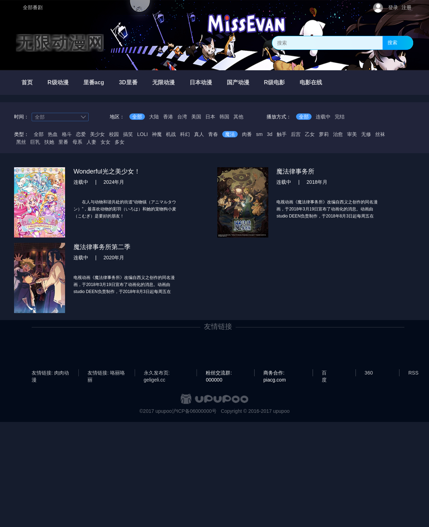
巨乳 (35, 142)
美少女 (97, 134)
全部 (137, 116)
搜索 (392, 42)
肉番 (247, 134)
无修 (366, 134)
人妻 (91, 142)
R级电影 (274, 82)
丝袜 (380, 134)
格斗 (67, 134)
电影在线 (311, 82)
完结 (340, 116)
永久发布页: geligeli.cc (157, 373)
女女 (105, 142)
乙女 (310, 134)
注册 (406, 7)
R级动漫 (58, 82)
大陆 (154, 116)
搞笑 (128, 134)
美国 (196, 116)
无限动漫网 (60, 43)
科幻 (185, 134)
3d (270, 134)
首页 (27, 82)
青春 (213, 134)
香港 (168, 116)
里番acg (93, 82)
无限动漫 (163, 82)
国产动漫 (238, 82)
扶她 (49, 142)
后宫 (296, 134)
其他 (238, 116)
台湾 (182, 116)
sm (259, 134)
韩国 (224, 116)
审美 (352, 134)
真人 (199, 134)
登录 (393, 7)
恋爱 (81, 134)
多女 (119, 142)
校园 (114, 134)
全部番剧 (33, 7)
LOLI (142, 134)
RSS (413, 373)
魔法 (230, 134)
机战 (171, 134)
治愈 (338, 134)
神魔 (157, 134)
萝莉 (324, 134)
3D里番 (128, 82)
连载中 (323, 116)
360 (369, 373)
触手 (282, 134)
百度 (324, 373)
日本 (210, 116)
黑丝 (21, 142)
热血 (53, 134)
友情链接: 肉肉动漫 (50, 373)
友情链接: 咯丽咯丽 (106, 373)
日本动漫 (201, 82)
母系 (77, 142)
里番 (63, 142)
